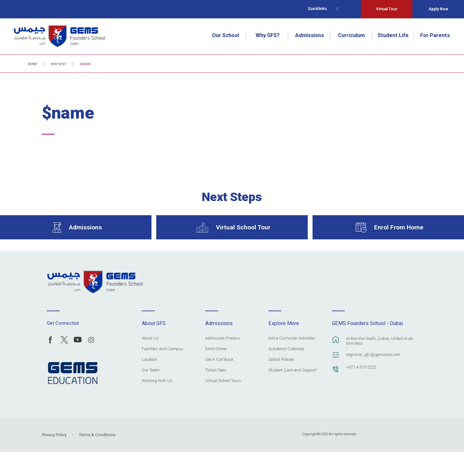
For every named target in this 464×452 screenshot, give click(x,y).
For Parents (435, 35)
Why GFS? (268, 35)
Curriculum (351, 35)
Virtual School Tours (223, 381)
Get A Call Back (219, 359)
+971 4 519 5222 (361, 367)
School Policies (281, 359)
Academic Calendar (286, 349)
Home (32, 64)
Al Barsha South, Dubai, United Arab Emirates (379, 341)
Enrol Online (216, 349)
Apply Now (438, 9)
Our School (225, 35)
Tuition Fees (215, 370)
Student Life (393, 35)
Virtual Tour (386, 9)
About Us (150, 338)
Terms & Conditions (97, 434)
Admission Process (222, 338)
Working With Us (157, 381)
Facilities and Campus (162, 349)
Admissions (309, 35)
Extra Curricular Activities (291, 338)
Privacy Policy (54, 434)
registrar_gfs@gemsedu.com (373, 354)
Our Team (151, 370)
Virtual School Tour (243, 227)
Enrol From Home (399, 227)
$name (85, 64)
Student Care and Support (292, 370)
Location (149, 359)
